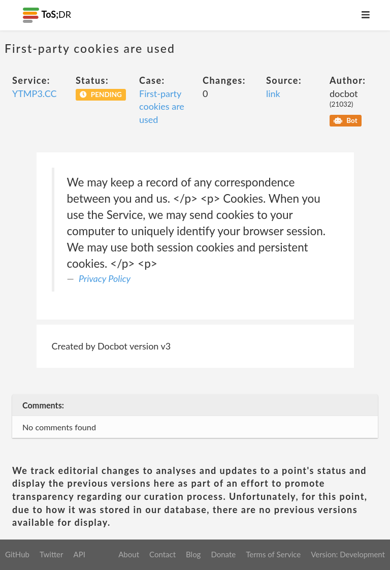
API (79, 554)
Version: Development (348, 554)
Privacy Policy (105, 278)
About (128, 554)
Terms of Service (273, 554)
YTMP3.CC (34, 93)
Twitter (51, 554)
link (273, 93)
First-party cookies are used (161, 106)
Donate (223, 554)
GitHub (17, 554)
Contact (162, 554)
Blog (193, 554)
